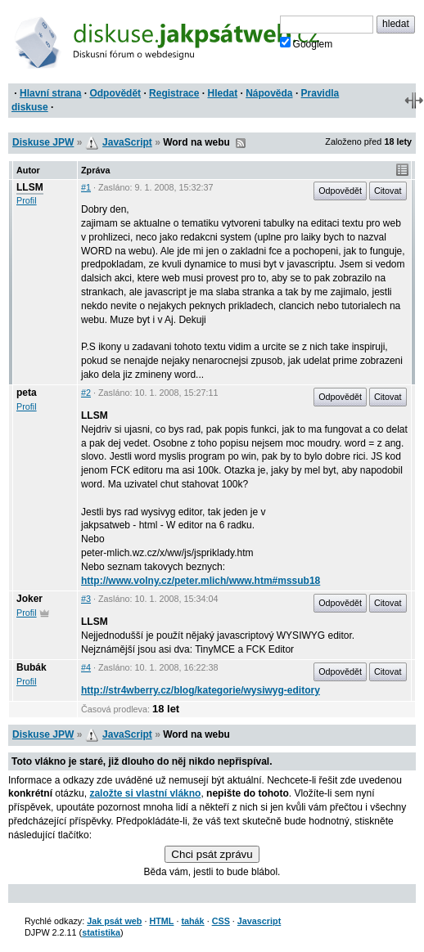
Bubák (31, 667)
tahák (192, 921)
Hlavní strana (50, 93)
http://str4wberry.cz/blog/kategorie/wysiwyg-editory (200, 690)
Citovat (388, 190)
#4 (86, 667)
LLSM (29, 187)
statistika (101, 932)
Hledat (222, 93)
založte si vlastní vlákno (145, 793)
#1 (86, 187)
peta (26, 392)
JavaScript (127, 142)
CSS (221, 921)
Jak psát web (114, 921)
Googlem (306, 43)
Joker (29, 598)
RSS (241, 143)
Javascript (259, 921)
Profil (26, 200)
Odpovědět (115, 93)
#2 (86, 392)
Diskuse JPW (43, 142)
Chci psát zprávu (211, 854)
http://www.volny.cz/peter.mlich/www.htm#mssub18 (200, 580)
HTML (161, 921)
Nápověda (269, 93)
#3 (86, 599)
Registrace (174, 93)
